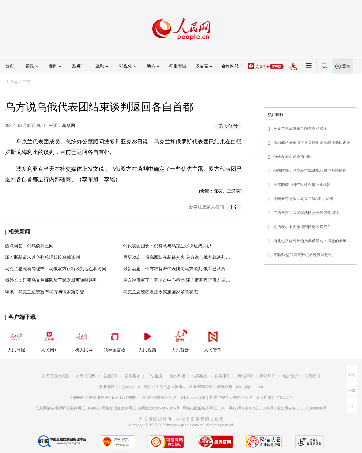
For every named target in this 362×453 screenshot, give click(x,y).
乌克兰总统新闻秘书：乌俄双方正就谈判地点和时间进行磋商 (64, 268)
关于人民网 (85, 376)
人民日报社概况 (55, 376)
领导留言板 (115, 339)
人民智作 (212, 339)
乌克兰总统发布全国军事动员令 (300, 128)
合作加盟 (177, 376)
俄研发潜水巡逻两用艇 (292, 156)
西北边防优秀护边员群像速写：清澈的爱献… (311, 241)
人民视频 (147, 339)
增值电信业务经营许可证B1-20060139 (173, 397)
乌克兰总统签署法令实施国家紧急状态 (160, 291)
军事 (27, 82)
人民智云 (180, 339)
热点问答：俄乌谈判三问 (29, 245)
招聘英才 (132, 376)
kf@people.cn (129, 387)
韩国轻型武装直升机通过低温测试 (303, 255)
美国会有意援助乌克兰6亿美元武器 (303, 199)
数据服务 (222, 376)
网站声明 (245, 376)
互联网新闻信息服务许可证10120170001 (103, 397)
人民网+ (49, 339)
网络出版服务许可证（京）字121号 (212, 408)
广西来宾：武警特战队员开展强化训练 (306, 213)
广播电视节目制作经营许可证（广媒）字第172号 (251, 397)
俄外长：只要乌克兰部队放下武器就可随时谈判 (51, 280)
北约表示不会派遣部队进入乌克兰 (302, 227)
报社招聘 (110, 376)
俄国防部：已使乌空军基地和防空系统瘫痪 (310, 171)
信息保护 (290, 376)
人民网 (11, 82)
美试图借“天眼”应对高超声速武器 (302, 185)
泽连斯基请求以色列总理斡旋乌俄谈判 (42, 257)
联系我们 (312, 376)
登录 (346, 66)
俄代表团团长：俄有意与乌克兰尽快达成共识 (167, 245)
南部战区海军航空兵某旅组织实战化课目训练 (311, 142)
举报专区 (178, 66)
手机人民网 (82, 339)
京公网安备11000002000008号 (301, 408)
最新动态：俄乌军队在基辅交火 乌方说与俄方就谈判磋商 (178, 257)
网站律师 (267, 376)
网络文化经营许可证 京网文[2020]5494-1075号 (141, 408)
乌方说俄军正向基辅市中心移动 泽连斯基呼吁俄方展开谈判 (181, 280)
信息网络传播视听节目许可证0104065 (67, 408)
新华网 (68, 125)
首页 (9, 66)
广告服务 (155, 376)
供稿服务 (200, 376)
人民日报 (16, 339)
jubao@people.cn (249, 387)
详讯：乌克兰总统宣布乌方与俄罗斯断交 (44, 291)
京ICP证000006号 (259, 408)
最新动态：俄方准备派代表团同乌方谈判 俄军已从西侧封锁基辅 (185, 268)
